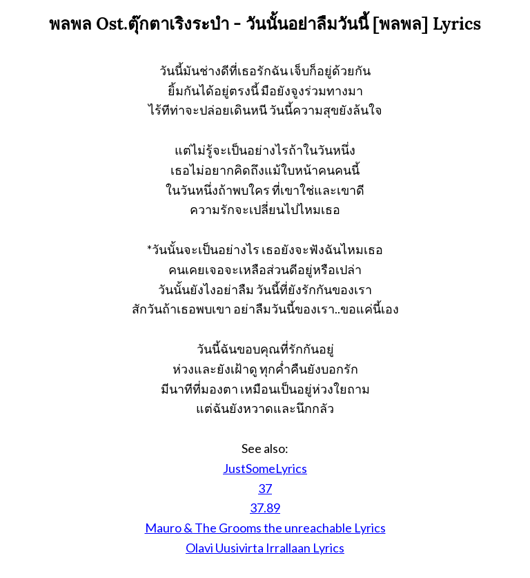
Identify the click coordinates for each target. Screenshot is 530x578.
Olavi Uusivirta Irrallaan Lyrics (265, 547)
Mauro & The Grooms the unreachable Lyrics (265, 527)
